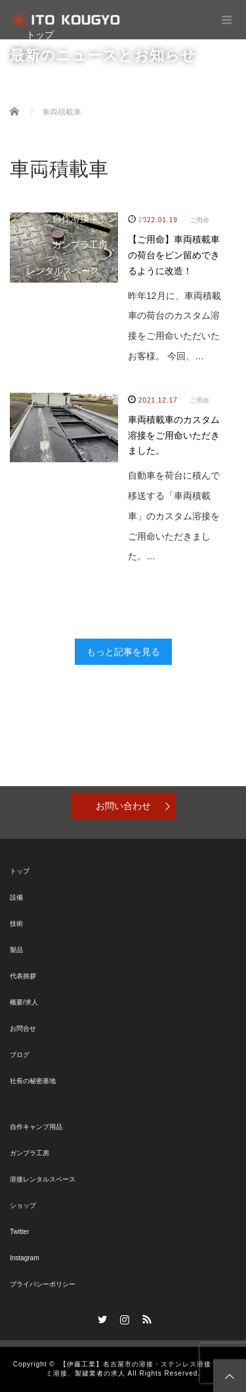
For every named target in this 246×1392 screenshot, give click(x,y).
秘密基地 (44, 192)
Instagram (24, 1258)
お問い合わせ (123, 806)
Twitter (19, 1231)
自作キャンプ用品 (36, 1126)
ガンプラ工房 (80, 244)
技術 (35, 87)
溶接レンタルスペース (42, 1179)
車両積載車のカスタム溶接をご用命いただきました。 (174, 435)
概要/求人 (24, 1002)
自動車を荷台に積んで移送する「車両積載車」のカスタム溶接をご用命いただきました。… (174, 515)
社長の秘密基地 (33, 1080)
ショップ (44, 297)
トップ (40, 35)
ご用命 (199, 400)
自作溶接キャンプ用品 (98, 218)
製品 (35, 113)
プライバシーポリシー (42, 1284)
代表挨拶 (23, 976)
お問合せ (44, 166)
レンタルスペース (63, 271)
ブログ (40, 139)
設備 (35, 61)
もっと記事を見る (123, 651)
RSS (145, 1317)
